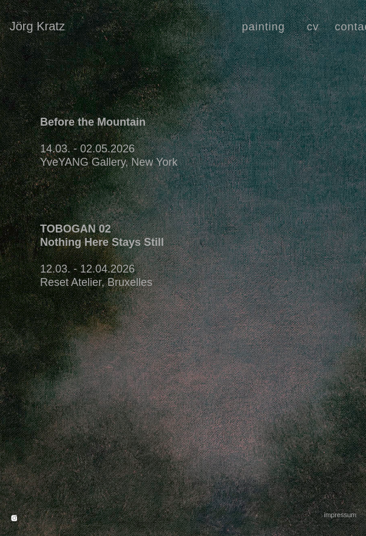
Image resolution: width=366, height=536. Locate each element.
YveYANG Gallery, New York (108, 162)
